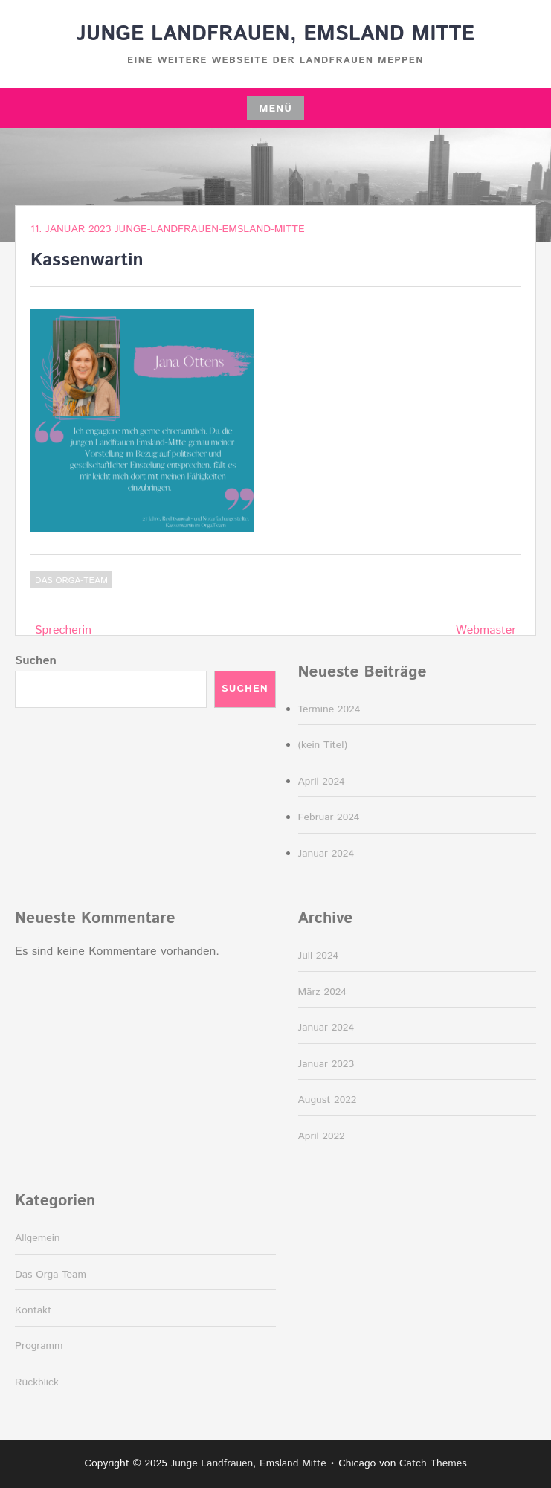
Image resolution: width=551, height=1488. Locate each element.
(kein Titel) (323, 745)
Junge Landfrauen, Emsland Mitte (275, 34)
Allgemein (37, 1238)
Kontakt (33, 1310)
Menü (275, 108)
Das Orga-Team (71, 580)
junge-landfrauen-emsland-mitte (210, 229)
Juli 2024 (318, 955)
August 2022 (327, 1099)
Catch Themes (433, 1463)
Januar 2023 (326, 1064)
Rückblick (37, 1382)
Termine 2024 (329, 709)
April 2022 (321, 1136)
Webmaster (486, 630)
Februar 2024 (329, 817)
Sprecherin (63, 630)
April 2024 (321, 781)
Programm (39, 1346)
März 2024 (322, 992)
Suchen (36, 660)
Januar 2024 (326, 853)
